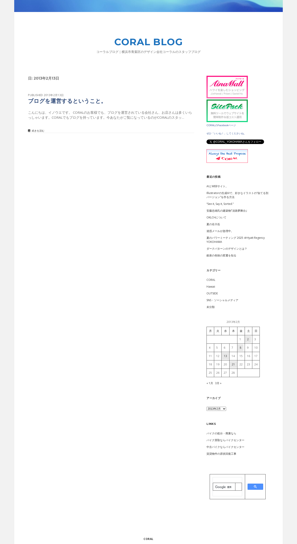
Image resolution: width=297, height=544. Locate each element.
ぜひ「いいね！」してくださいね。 (226, 133)
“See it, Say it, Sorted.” (220, 204)
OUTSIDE (212, 293)
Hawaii (211, 287)
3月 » (218, 383)
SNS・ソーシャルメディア (222, 300)
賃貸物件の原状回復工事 (221, 454)
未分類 (211, 307)
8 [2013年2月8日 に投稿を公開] (240, 348)
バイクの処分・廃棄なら (221, 433)
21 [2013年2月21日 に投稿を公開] (233, 364)
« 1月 (210, 383)
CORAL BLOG (148, 42)
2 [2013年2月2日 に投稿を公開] (248, 339)
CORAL (211, 280)
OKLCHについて (216, 217)
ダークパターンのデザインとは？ (227, 249)
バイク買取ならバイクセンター (225, 440)
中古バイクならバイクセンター (225, 447)
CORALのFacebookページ (221, 125)
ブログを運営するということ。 (67, 101)
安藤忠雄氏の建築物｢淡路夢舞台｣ (227, 211)
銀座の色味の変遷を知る (221, 255)
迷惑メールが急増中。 (220, 231)
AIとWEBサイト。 (217, 186)
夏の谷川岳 (213, 224)
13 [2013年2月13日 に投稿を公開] (225, 356)
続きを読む (38, 131)
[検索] (224, 487)
